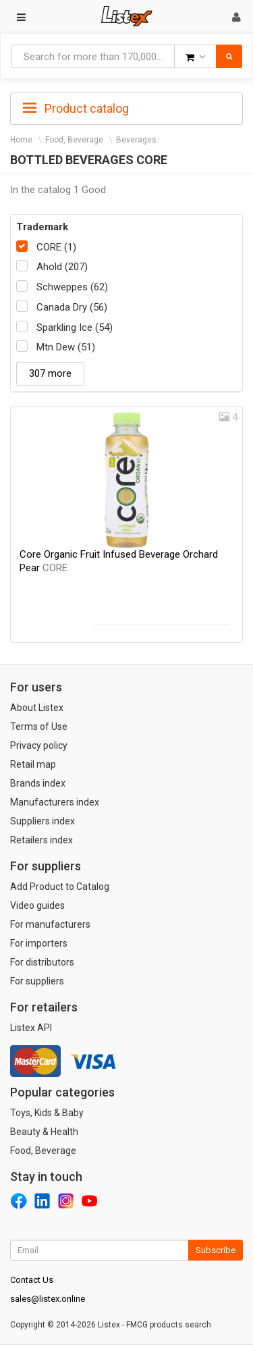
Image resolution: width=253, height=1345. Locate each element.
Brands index (37, 783)
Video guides (37, 905)
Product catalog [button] (76, 108)
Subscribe (215, 1250)
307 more (50, 373)
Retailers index (41, 840)
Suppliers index (42, 821)
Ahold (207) (62, 267)
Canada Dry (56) (71, 307)
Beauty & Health (44, 1131)
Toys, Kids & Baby (47, 1112)
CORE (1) (56, 247)
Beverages (136, 139)
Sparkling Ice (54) (74, 327)
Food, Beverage (74, 139)
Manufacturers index (54, 802)
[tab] (126, 107)
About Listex (36, 707)
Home (21, 139)
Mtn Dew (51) (65, 347)
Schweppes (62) (72, 287)
